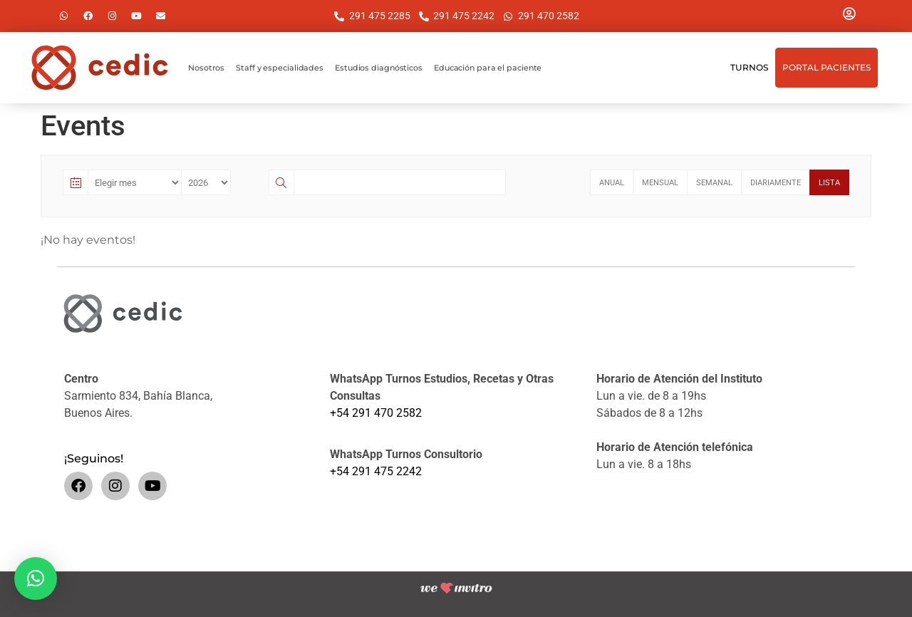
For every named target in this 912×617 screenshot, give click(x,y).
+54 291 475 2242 (376, 471)
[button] (35, 578)
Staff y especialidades (279, 68)
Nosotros (206, 68)
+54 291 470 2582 (376, 413)
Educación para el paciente (488, 68)
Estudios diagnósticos (379, 68)
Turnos (749, 67)
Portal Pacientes (826, 67)
